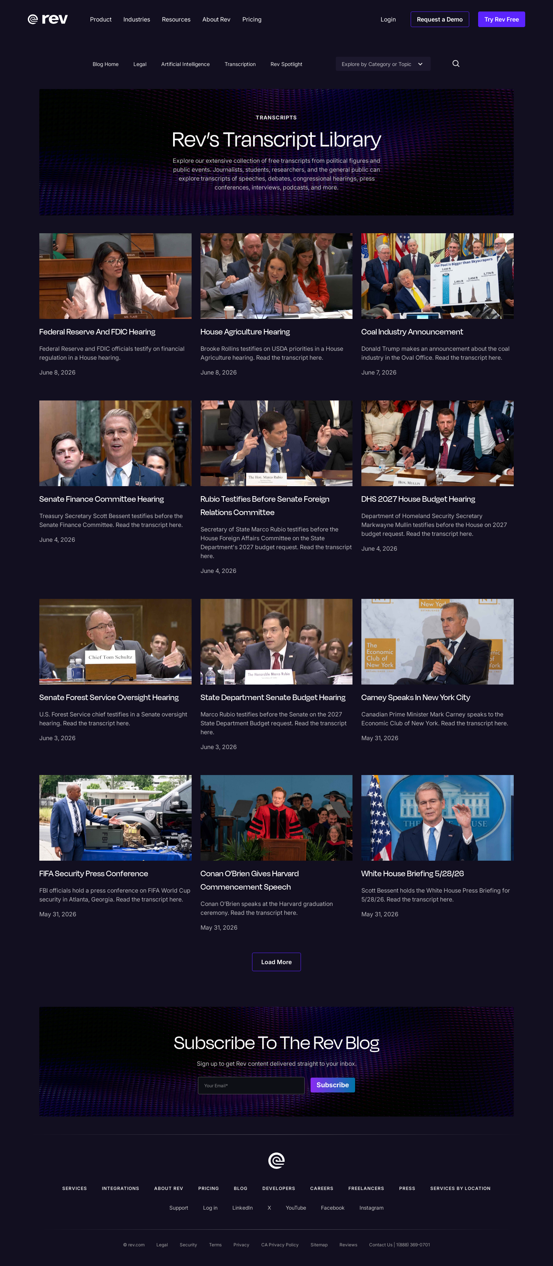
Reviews (348, 1244)
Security (188, 1244)
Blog (241, 1188)
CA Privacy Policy (280, 1244)
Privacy (241, 1244)
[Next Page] (276, 962)
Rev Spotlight (286, 64)
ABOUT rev (168, 1188)
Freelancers (366, 1188)
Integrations (120, 1188)
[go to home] (276, 1161)
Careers (322, 1188)
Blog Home (106, 64)
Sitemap (319, 1244)
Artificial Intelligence (185, 64)
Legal (139, 64)
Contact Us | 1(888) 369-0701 (399, 1244)
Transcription (240, 64)
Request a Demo (440, 19)
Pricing (208, 1188)
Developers (278, 1188)
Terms (215, 1244)
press (407, 1188)
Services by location (460, 1188)
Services (74, 1188)
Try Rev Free (501, 19)
